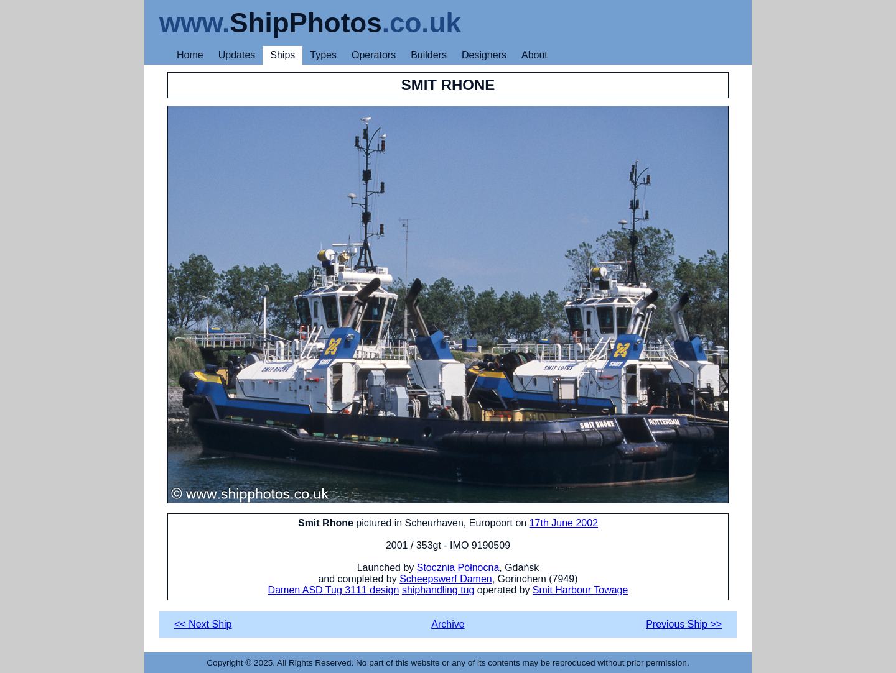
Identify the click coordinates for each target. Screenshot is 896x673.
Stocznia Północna (458, 567)
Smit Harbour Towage (580, 590)
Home (190, 55)
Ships (282, 55)
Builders (429, 55)
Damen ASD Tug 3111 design (333, 590)
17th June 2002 (564, 523)
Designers (484, 55)
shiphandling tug (438, 590)
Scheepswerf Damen (445, 579)
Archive (447, 624)
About (534, 55)
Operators (374, 55)
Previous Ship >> (684, 624)
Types (323, 55)
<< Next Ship (203, 624)
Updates (237, 55)
